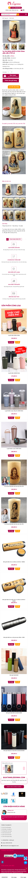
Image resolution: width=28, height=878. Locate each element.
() (22, 10)
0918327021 (5, 875)
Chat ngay (23, 875)
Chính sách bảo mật (6, 832)
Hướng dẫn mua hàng (7, 831)
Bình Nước (12, 18)
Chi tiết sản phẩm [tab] (14, 86)
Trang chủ (5, 18)
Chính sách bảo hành (6, 834)
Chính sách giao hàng (6, 836)
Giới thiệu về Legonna (7, 829)
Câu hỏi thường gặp (6, 827)
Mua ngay (14, 875)
